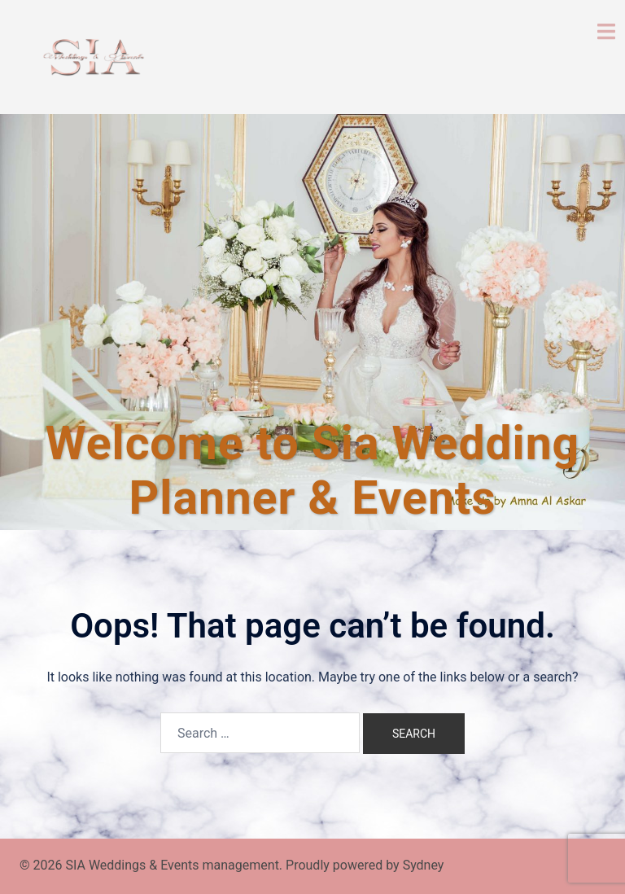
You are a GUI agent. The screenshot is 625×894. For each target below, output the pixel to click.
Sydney (423, 865)
